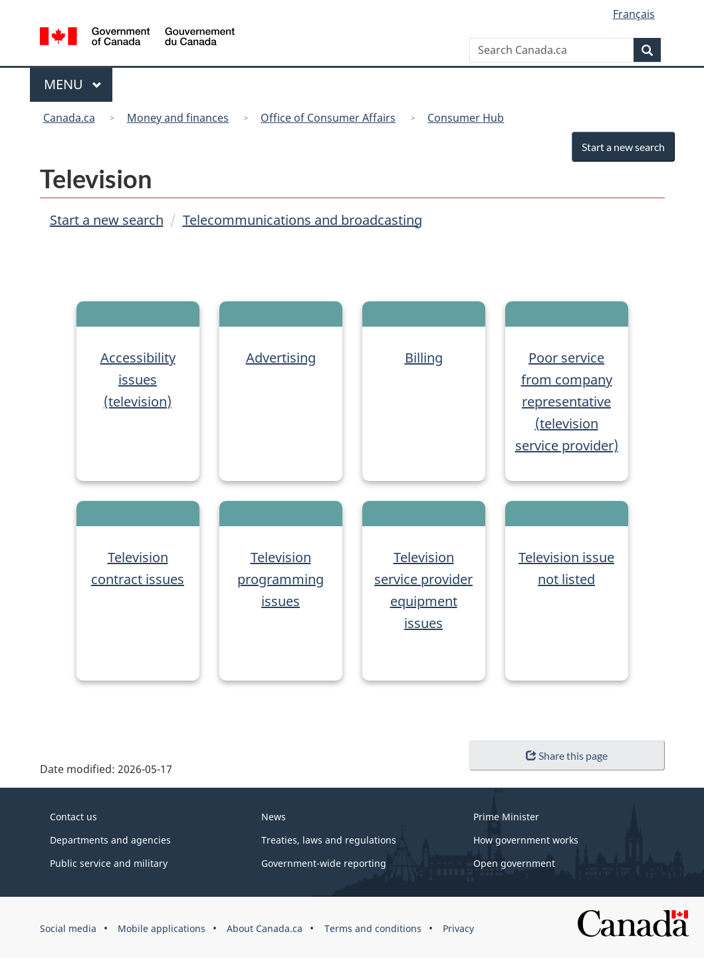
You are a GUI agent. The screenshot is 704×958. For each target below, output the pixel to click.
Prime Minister (506, 816)
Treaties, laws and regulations (328, 840)
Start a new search (620, 146)
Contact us (73, 816)
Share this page (566, 755)
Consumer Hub (465, 117)
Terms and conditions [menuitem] (372, 928)
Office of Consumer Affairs (328, 117)
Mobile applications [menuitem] (161, 928)
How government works (525, 840)
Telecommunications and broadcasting (302, 220)
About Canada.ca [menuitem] (264, 928)
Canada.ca (69, 117)
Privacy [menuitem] (458, 928)
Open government (514, 863)
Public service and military (109, 863)
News (273, 816)
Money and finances (178, 117)
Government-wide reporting (323, 863)
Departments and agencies (110, 840)
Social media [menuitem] (68, 928)
